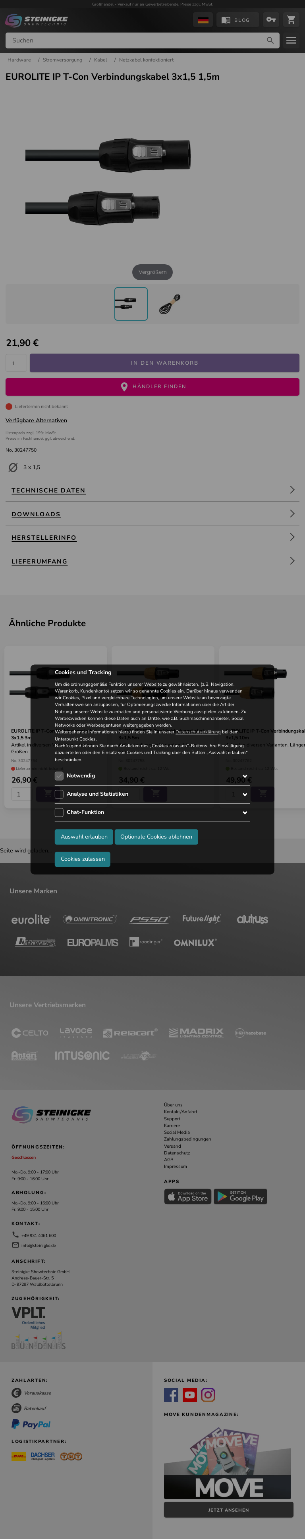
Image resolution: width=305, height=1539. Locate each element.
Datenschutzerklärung (198, 732)
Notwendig (81, 775)
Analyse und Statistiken (97, 794)
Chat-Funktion (85, 812)
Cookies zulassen (83, 859)
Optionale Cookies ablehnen (156, 837)
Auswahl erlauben (84, 837)
